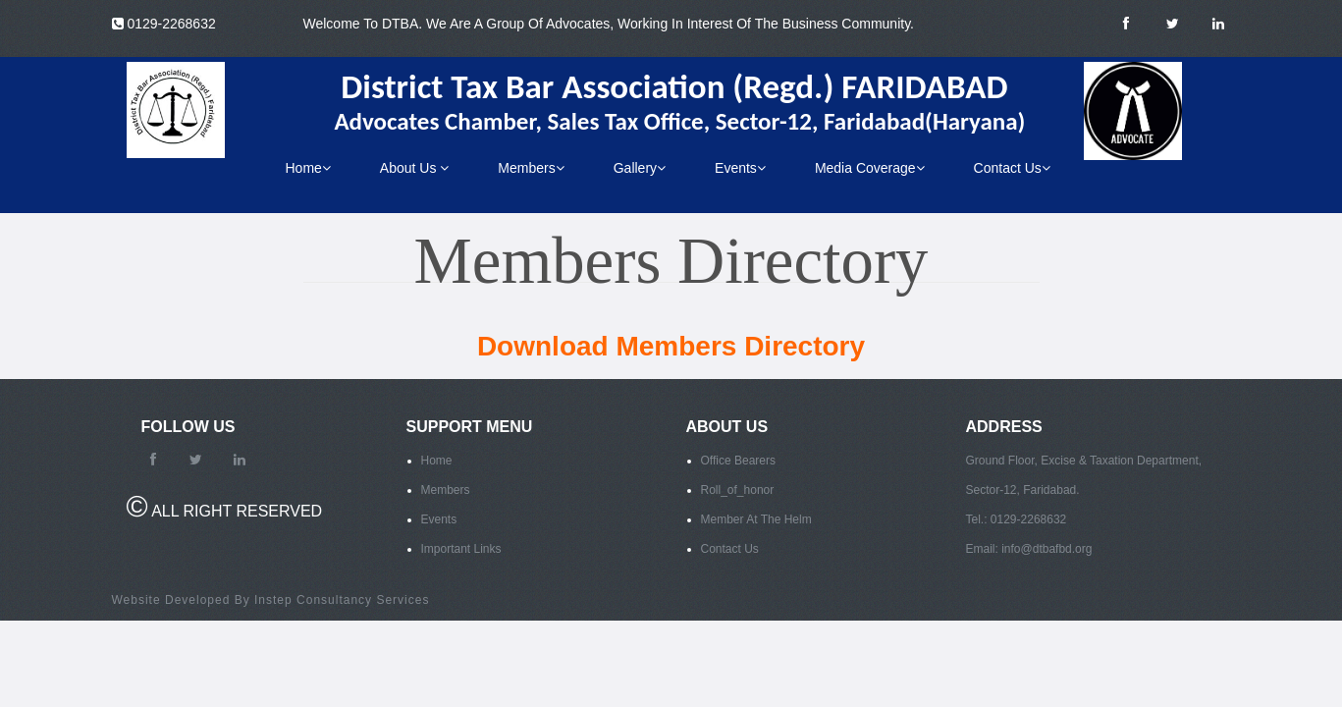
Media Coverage (870, 168)
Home (308, 168)
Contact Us (1012, 168)
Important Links (461, 549)
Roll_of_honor (738, 490)
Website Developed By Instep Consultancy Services (271, 600)
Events (740, 168)
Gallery (640, 168)
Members (531, 168)
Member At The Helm (756, 519)
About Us (414, 168)
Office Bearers (738, 460)
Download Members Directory (671, 346)
